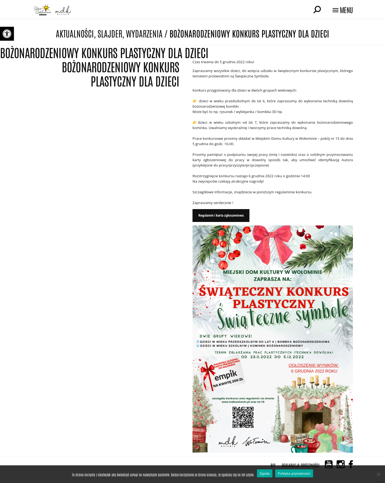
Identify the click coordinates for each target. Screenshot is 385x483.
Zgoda (265, 473)
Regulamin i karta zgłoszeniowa (221, 215)
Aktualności (75, 33)
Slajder (110, 33)
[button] (7, 34)
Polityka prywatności (294, 473)
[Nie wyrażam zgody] (378, 474)
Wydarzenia (144, 33)
